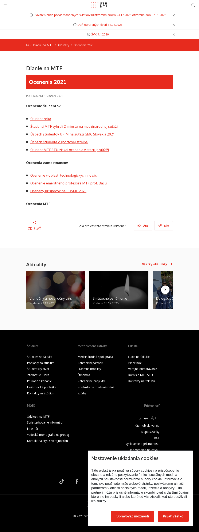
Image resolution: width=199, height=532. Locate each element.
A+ (146, 418)
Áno (143, 225)
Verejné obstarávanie (142, 369)
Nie (163, 225)
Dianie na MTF (43, 45)
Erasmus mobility (89, 369)
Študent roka (40, 118)
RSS (156, 438)
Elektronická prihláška (41, 387)
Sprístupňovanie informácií (45, 422)
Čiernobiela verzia (147, 426)
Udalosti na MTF (38, 416)
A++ (155, 417)
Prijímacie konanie (39, 381)
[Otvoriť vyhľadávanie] (193, 5)
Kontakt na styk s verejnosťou (47, 441)
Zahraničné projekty (91, 381)
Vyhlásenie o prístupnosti (142, 444)
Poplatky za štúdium (41, 363)
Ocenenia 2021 (47, 82)
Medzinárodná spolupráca (95, 357)
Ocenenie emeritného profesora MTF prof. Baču (68, 183)
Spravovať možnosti (132, 516)
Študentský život (38, 369)
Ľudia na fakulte (139, 357)
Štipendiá (84, 375)
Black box (134, 363)
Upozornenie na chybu (144, 450)
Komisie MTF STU (140, 375)
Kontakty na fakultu (141, 381)
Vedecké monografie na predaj (48, 435)
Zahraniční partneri (90, 363)
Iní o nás (33, 428)
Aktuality (63, 45)
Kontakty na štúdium (41, 393)
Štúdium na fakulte (39, 357)
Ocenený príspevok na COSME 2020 (58, 191)
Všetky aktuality (154, 264)
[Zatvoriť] (5, 5)
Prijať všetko (173, 516)
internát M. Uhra (38, 375)
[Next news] (165, 290)
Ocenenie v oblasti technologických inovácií (64, 175)
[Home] (27, 45)
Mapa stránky (150, 432)
